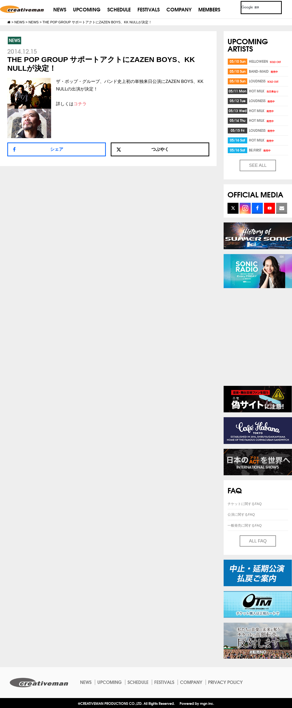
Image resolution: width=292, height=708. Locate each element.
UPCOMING (86, 9)
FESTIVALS (148, 9)
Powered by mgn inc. (197, 703)
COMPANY (179, 9)
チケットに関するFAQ (245, 504)
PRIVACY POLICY (225, 682)
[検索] (255, 7)
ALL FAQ (257, 541)
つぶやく (142, 149)
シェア (56, 149)
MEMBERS (209, 9)
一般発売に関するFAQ (245, 525)
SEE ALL (257, 165)
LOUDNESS (264, 81)
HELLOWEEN (265, 61)
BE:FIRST (260, 150)
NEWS (59, 9)
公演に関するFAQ (241, 514)
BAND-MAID (264, 71)
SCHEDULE (119, 9)
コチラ (80, 103)
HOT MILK (264, 91)
